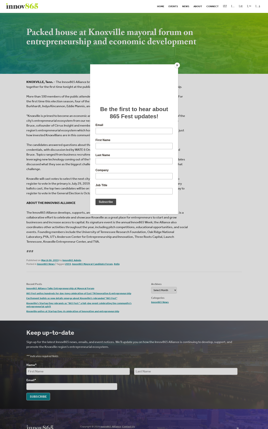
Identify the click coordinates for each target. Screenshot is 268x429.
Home (160, 6)
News (185, 6)
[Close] (177, 65)
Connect (212, 6)
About (198, 6)
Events (173, 6)
